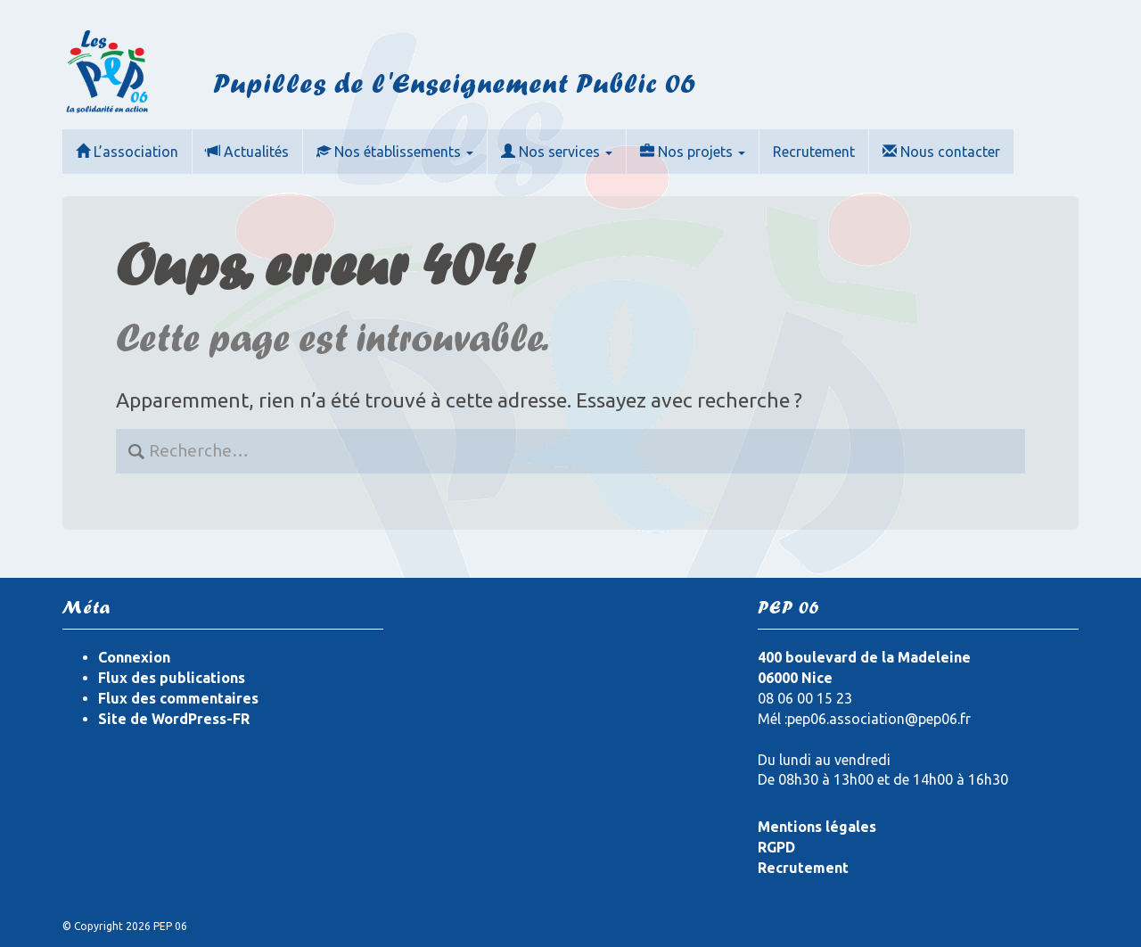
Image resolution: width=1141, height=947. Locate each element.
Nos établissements (394, 152)
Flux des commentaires (178, 698)
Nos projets (692, 152)
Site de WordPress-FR (174, 719)
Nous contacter (941, 152)
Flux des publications (171, 678)
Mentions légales (817, 827)
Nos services (556, 152)
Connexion (134, 657)
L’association (127, 152)
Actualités (247, 152)
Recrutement (814, 152)
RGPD (776, 847)
